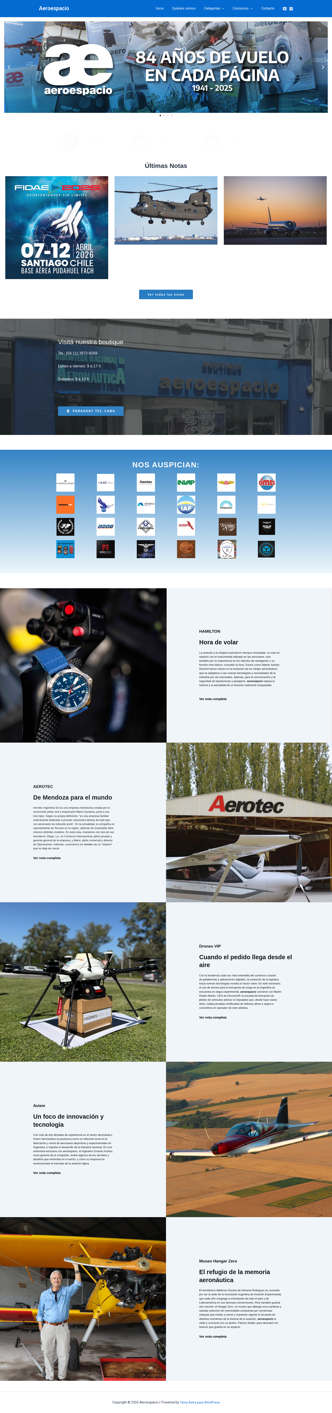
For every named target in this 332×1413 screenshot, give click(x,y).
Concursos (245, 8)
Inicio (167, 8)
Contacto (268, 8)
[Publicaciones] (141, 142)
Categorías (218, 8)
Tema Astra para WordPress (200, 1402)
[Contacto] (211, 142)
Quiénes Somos (96, 142)
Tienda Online (70, 392)
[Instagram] (291, 9)
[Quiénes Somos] (70, 142)
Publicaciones (166, 142)
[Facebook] (285, 9)
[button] (226, 8)
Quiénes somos (190, 8)
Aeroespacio (54, 8)
